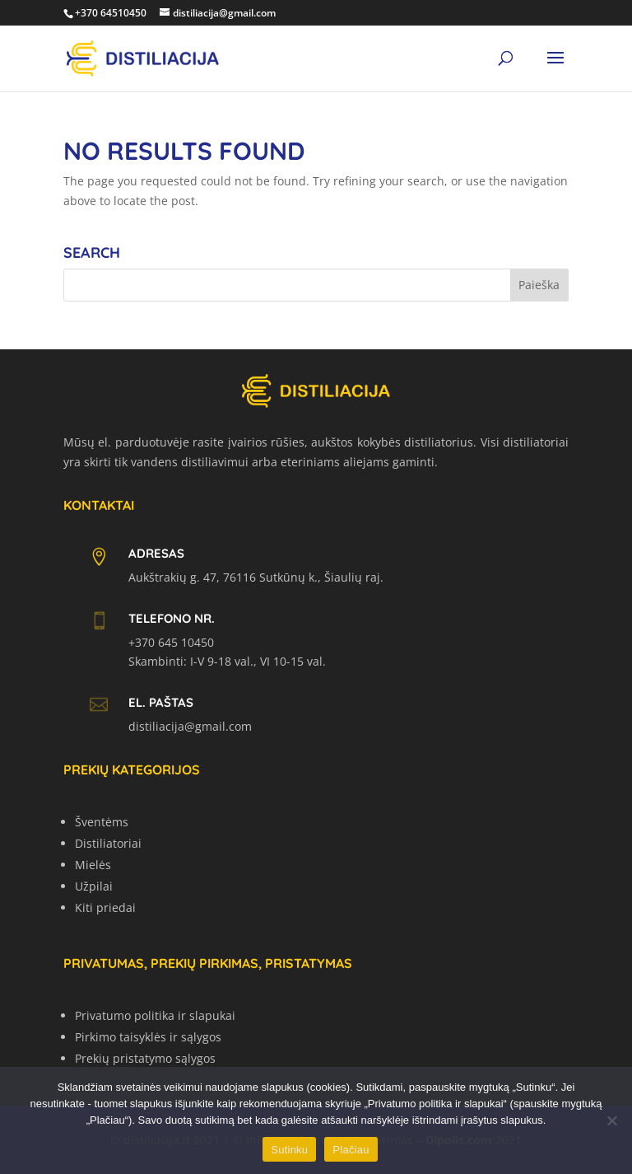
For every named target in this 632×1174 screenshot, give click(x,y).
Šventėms (101, 822)
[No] (611, 1120)
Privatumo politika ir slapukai (155, 1015)
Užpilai (94, 886)
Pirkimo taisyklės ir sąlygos (148, 1037)
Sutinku (289, 1150)
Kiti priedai (105, 907)
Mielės (93, 864)
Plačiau (350, 1150)
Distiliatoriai (108, 843)
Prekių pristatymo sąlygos (145, 1058)
